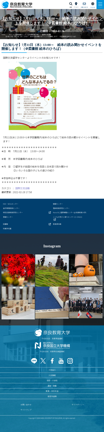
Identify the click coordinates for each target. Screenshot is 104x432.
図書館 (5, 224)
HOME (4, 34)
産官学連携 (52, 396)
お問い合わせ (26, 404)
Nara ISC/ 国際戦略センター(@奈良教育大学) (24, 34)
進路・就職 (52, 385)
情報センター (58, 204)
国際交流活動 (46, 34)
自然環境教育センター (11, 208)
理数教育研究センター (61, 208)
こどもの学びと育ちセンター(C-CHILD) (67, 217)
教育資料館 (57, 224)
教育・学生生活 (52, 391)
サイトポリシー (78, 404)
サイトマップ (26, 409)
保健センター (8, 217)
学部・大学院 (52, 380)
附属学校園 (7, 228)
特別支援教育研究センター (13, 212)
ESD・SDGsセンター (10, 204)
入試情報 (52, 375)
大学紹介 (52, 370)
